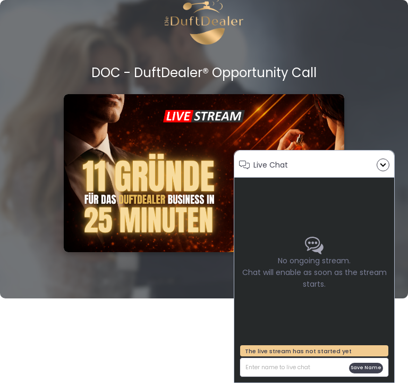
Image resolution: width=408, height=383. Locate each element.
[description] (295, 367)
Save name (366, 368)
